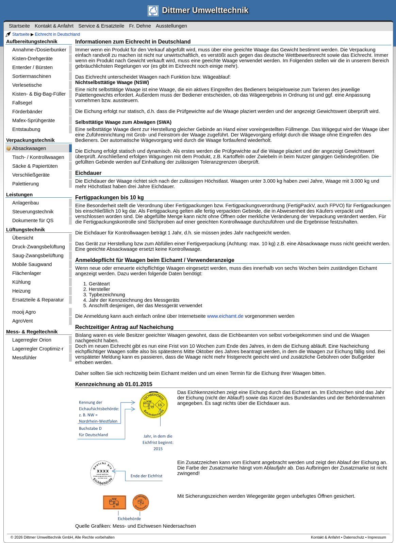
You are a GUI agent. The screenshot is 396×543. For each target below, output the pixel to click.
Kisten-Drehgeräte (32, 58)
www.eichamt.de (225, 316)
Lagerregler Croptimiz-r (38, 348)
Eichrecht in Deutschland (57, 34)
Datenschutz (353, 537)
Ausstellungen (171, 26)
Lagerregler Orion (31, 340)
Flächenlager (26, 273)
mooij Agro (24, 312)
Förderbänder (27, 111)
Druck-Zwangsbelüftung (38, 246)
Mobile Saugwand (32, 264)
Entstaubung (26, 129)
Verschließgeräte (31, 175)
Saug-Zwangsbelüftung (38, 255)
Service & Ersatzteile (101, 26)
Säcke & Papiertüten (35, 166)
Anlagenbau (25, 202)
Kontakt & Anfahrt (54, 26)
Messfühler (24, 357)
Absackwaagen (29, 148)
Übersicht (22, 238)
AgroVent (22, 321)
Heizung (21, 291)
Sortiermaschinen (31, 76)
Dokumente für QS (32, 220)
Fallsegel (22, 102)
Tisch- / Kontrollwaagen (38, 157)
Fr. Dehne (140, 26)
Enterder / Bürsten (32, 67)
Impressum (377, 537)
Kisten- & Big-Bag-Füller (39, 94)
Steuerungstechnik (32, 211)
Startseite (21, 34)
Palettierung (25, 183)
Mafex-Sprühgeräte (33, 120)
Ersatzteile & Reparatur (38, 299)
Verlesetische (27, 85)
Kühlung (21, 282)
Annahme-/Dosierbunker (39, 49)
